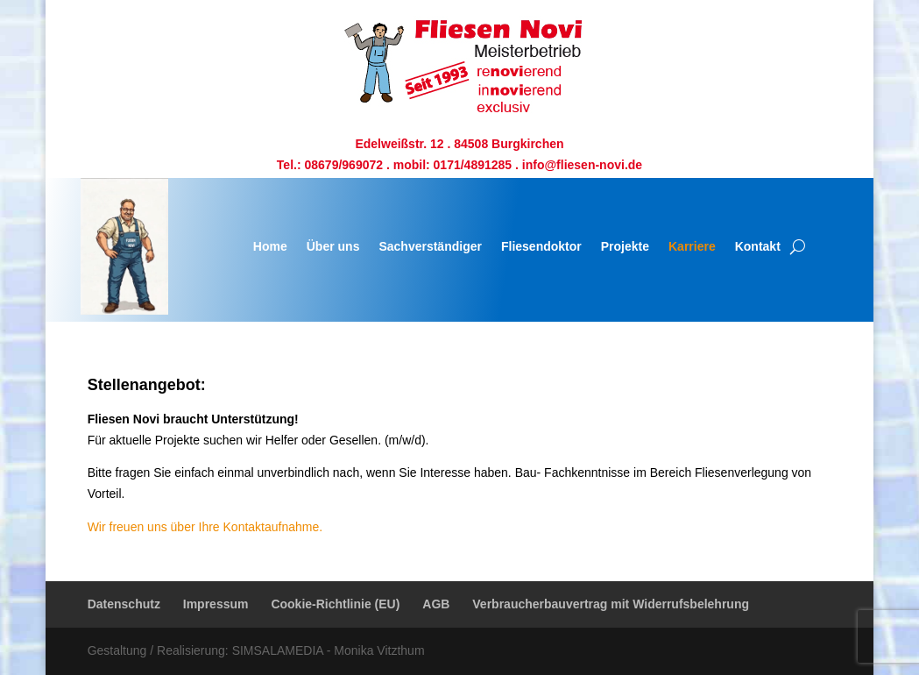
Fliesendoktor (541, 246)
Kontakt (758, 246)
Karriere (692, 246)
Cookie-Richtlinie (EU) (335, 604)
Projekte (625, 246)
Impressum (216, 604)
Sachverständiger (430, 246)
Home (270, 246)
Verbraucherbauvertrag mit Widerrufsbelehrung (610, 604)
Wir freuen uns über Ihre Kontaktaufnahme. (205, 527)
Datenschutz (124, 604)
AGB (435, 604)
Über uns (333, 246)
